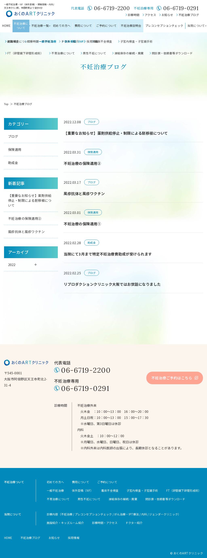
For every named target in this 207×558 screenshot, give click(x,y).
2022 (22, 264)
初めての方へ (62, 26)
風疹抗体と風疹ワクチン (26, 231)
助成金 (13, 162)
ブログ (13, 136)
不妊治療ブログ (188, 15)
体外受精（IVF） (82, 490)
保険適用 (14, 149)
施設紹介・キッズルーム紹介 (65, 523)
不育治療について (58, 499)
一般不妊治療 (55, 490)
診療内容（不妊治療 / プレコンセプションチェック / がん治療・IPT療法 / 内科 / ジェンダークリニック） (114, 514)
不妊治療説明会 (131, 26)
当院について (12, 514)
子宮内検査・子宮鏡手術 (142, 490)
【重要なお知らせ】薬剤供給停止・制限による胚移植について (29, 200)
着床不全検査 (109, 490)
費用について (83, 26)
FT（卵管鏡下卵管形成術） (183, 490)
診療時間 (133, 15)
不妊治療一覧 (40, 26)
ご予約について (106, 26)
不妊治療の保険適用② (24, 218)
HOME (6, 26)
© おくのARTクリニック (186, 553)
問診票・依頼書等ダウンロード (165, 499)
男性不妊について (89, 499)
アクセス (150, 15)
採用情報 (73, 538)
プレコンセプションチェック (164, 26)
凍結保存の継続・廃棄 (123, 499)
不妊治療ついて (14, 482)
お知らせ (167, 15)
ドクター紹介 (134, 523)
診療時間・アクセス (104, 523)
